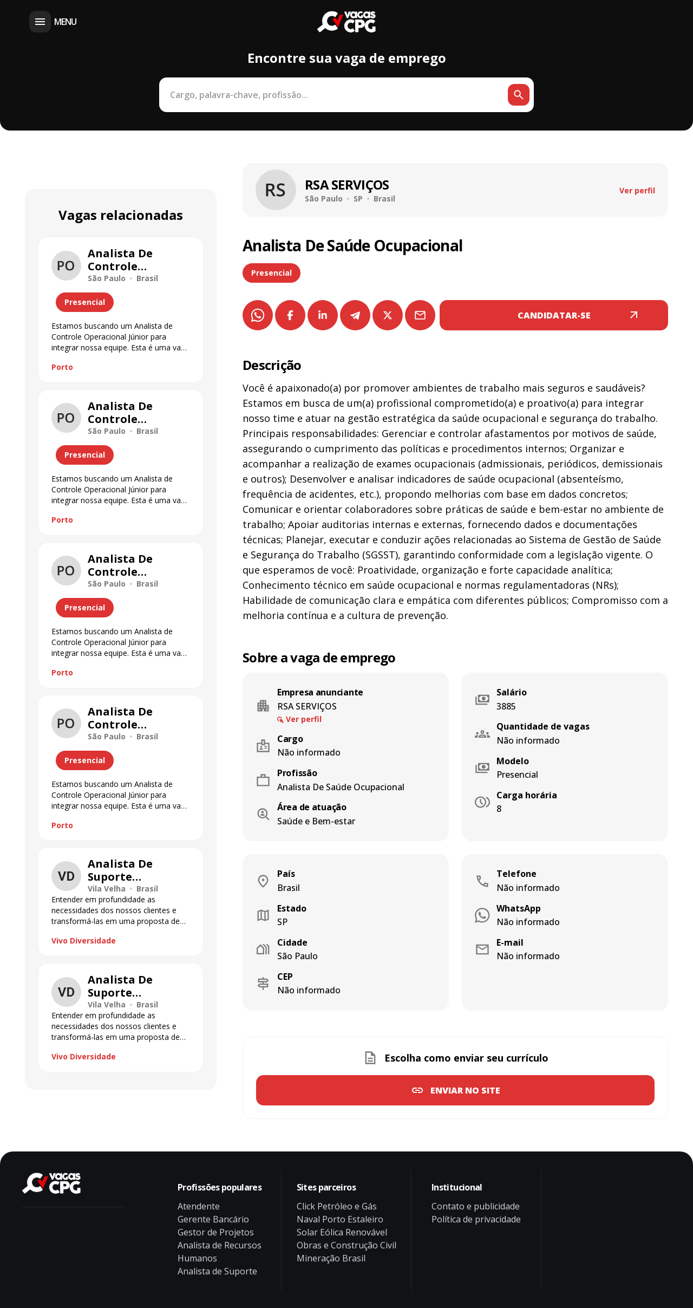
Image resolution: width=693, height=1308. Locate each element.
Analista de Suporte (217, 1271)
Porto (62, 367)
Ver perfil (637, 190)
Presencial (271, 273)
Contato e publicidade (476, 1206)
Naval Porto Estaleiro (340, 1219)
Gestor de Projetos (216, 1232)
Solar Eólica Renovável (342, 1232)
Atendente (199, 1206)
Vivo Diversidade (83, 940)
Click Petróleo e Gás (337, 1206)
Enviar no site (465, 1090)
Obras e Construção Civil (346, 1245)
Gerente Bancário (213, 1219)
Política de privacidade (476, 1219)
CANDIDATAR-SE (554, 315)
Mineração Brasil (331, 1258)
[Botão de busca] (518, 95)
